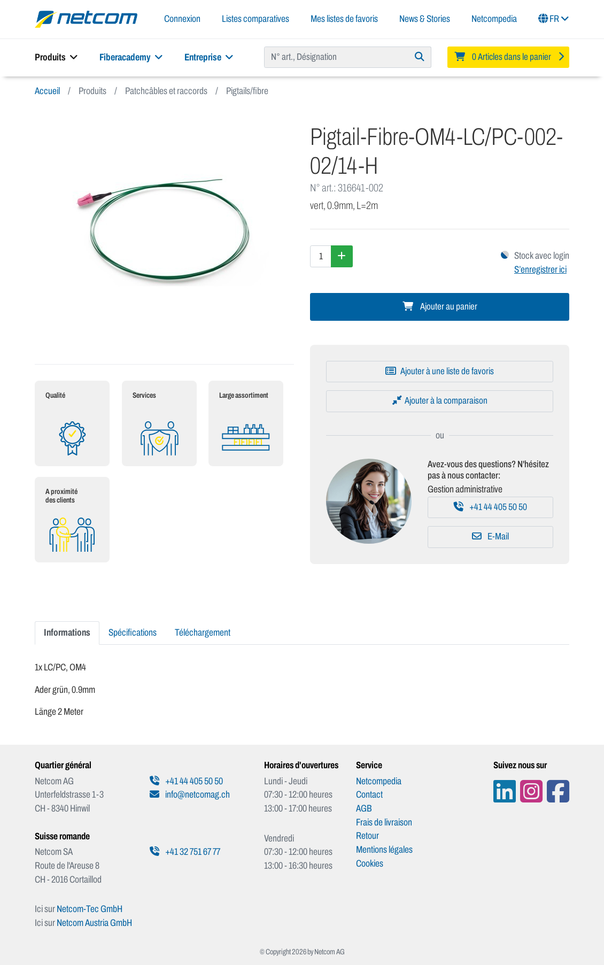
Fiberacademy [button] (131, 57)
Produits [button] (56, 57)
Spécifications (133, 632)
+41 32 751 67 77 (185, 851)
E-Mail (490, 536)
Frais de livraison (384, 822)
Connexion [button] (182, 18)
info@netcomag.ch (190, 794)
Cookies (369, 863)
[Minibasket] (508, 57)
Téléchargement (202, 632)
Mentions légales (384, 849)
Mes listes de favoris (344, 18)
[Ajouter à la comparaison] (439, 401)
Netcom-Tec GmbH (89, 909)
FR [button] (553, 18)
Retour (367, 835)
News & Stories (424, 18)
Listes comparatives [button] (255, 18)
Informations (67, 632)
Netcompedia (494, 18)
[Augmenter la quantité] (342, 256)
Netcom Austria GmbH (94, 922)
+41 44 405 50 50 (490, 507)
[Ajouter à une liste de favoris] (439, 371)
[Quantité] (320, 256)
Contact (369, 794)
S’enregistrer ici (540, 269)
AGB (364, 808)
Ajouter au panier (439, 307)
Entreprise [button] (209, 57)
